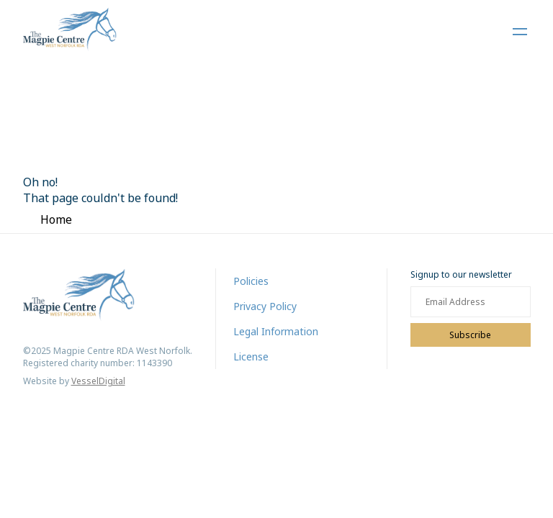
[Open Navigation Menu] (520, 31)
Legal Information (275, 331)
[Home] (70, 31)
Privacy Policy (265, 306)
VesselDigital (98, 381)
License (251, 356)
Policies (251, 281)
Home (56, 219)
